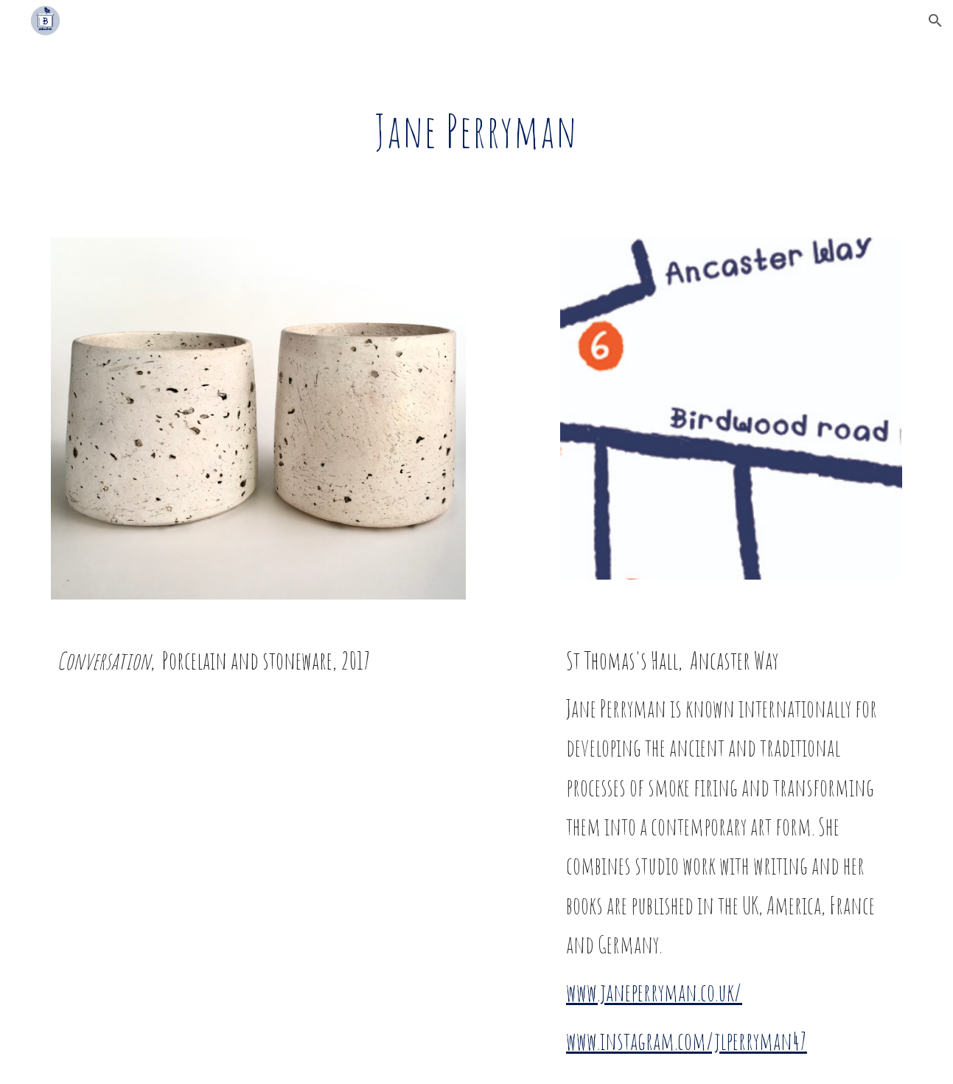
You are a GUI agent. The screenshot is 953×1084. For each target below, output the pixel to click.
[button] (935, 20)
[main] (477, 130)
